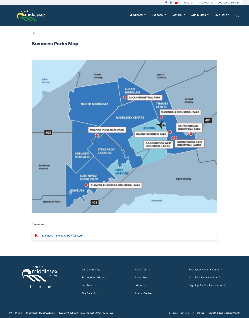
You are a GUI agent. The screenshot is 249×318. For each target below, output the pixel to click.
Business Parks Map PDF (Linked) (62, 235)
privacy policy (187, 313)
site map (200, 313)
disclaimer (173, 313)
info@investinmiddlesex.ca (40, 313)
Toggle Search (237, 15)
